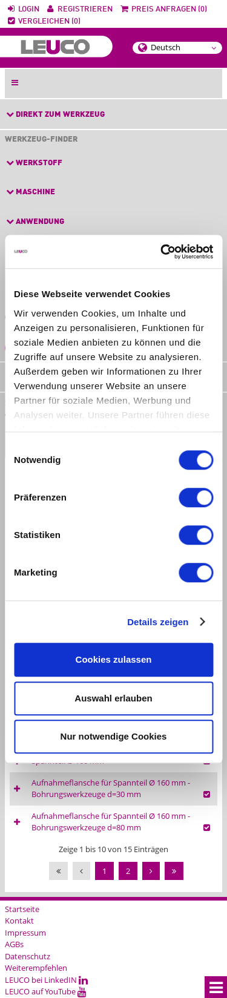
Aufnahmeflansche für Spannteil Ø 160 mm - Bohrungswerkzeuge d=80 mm (110, 821)
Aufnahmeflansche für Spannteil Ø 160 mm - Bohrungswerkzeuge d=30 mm (110, 788)
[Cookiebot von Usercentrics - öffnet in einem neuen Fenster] (161, 252)
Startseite (22, 909)
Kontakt (19, 920)
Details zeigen (157, 622)
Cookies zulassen (114, 659)
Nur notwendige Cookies (114, 736)
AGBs (14, 944)
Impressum (25, 932)
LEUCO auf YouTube (46, 991)
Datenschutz (27, 956)
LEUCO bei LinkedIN (46, 979)
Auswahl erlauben (113, 698)
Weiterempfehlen (36, 967)
